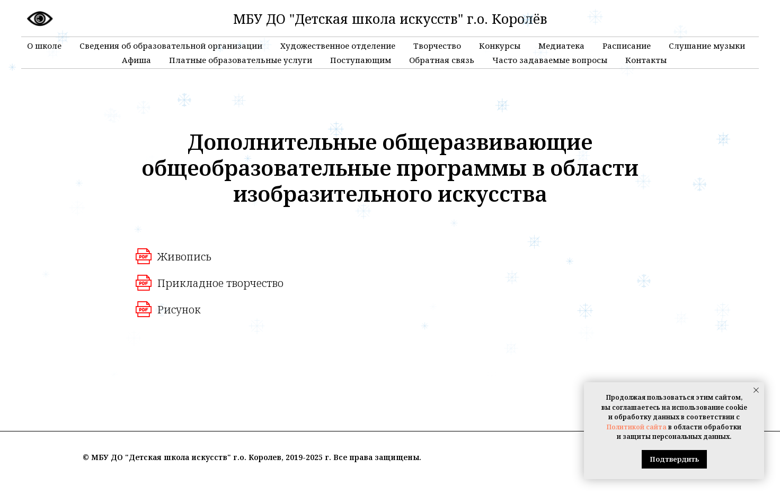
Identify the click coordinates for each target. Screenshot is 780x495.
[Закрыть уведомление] (756, 390)
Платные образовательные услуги (240, 60)
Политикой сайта (637, 426)
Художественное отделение (337, 45)
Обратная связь (441, 60)
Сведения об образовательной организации (170, 45)
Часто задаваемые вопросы (549, 60)
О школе (44, 45)
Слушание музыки (707, 45)
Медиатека (561, 45)
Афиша (136, 60)
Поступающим (360, 60)
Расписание (626, 45)
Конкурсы (499, 45)
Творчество (437, 45)
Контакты (646, 60)
